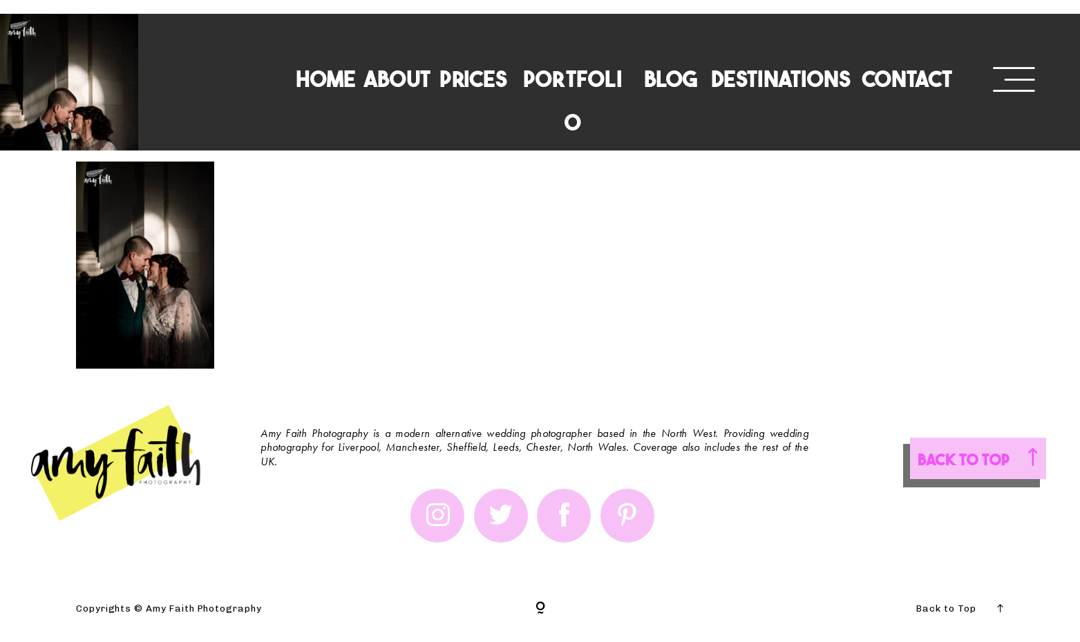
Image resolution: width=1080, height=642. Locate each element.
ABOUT (396, 77)
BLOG (671, 77)
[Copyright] (540, 608)
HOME (326, 77)
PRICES (473, 77)
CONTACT (907, 77)
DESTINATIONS (781, 77)
